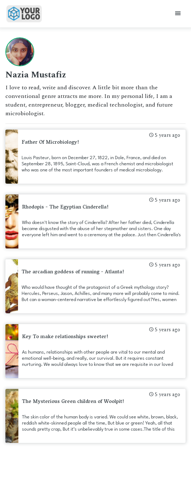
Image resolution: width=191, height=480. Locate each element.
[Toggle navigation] (177, 13)
